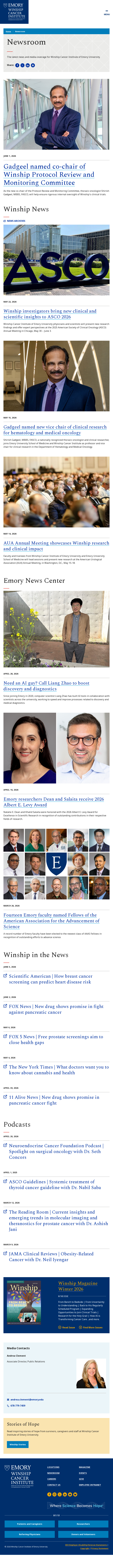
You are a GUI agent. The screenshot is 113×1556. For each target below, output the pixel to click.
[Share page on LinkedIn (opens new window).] (28, 65)
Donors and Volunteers (83, 1534)
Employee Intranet (90, 1484)
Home (8, 31)
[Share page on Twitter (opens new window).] (22, 65)
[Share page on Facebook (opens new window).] (17, 65)
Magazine (84, 1467)
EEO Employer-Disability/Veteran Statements (86, 1545)
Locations (53, 1467)
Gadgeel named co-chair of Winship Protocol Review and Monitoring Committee (48, 174)
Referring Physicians (29, 1534)
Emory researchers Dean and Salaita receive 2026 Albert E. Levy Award (53, 802)
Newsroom (53, 1473)
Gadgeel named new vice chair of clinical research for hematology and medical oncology (55, 430)
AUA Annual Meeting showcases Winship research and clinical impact (56, 546)
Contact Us (53, 1484)
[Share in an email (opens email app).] (33, 65)
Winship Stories (18, 1444)
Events (83, 1473)
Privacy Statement (99, 1548)
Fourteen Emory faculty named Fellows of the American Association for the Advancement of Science (51, 921)
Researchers (83, 1524)
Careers (51, 1479)
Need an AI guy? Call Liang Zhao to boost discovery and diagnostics (46, 686)
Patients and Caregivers (29, 1524)
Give (81, 1479)
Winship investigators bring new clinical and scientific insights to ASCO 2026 (50, 314)
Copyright (85, 1548)
